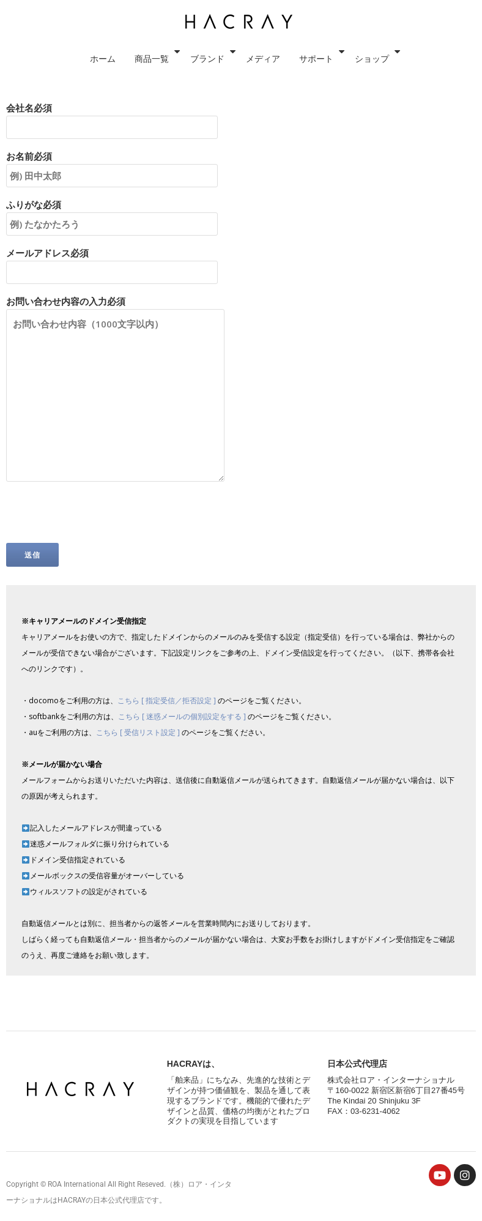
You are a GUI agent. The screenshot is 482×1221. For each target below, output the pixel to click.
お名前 (112, 166)
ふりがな (112, 214)
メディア (328, 21)
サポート (385, 21)
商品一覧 (216, 21)
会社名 (112, 117)
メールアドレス (112, 262)
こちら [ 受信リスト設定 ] (139, 732)
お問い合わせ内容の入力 (115, 389)
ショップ (441, 21)
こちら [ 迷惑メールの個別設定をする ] (183, 716)
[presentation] (99, 519)
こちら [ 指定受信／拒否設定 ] (167, 700)
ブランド (272, 21)
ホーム (164, 21)
